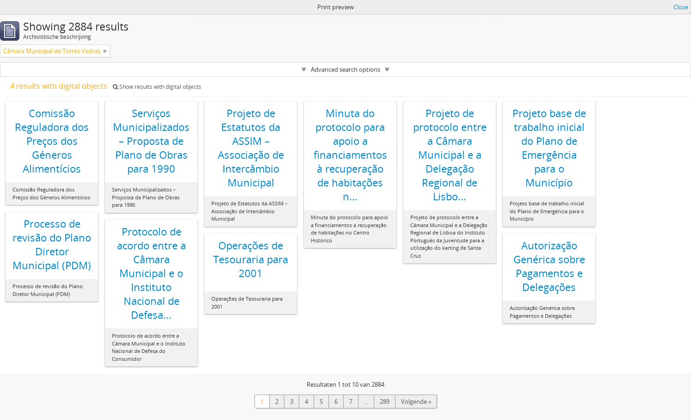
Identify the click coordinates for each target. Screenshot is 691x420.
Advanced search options (345, 69)
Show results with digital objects (157, 87)
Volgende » (416, 401)
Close (680, 7)
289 (384, 401)
